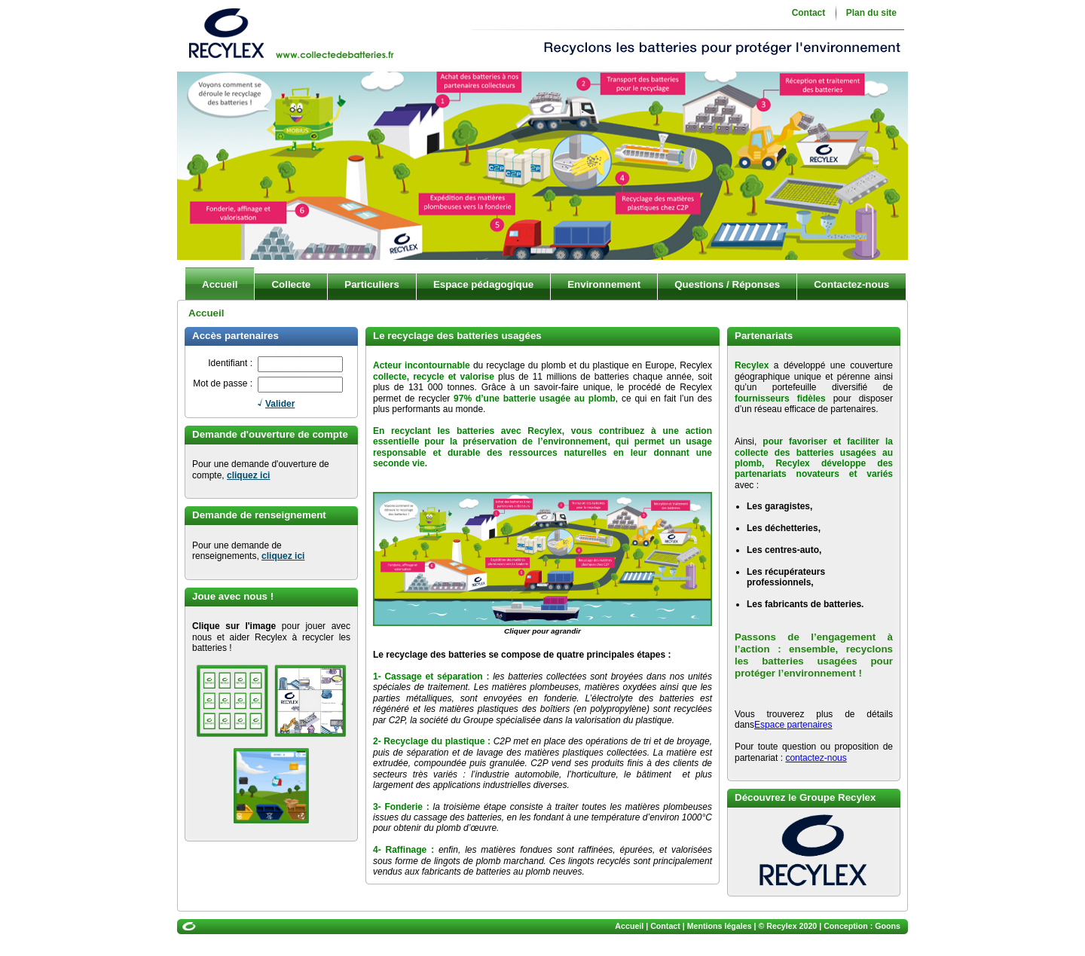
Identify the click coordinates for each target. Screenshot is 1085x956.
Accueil (219, 284)
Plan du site (871, 13)
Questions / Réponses (727, 284)
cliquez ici (248, 475)
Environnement (603, 284)
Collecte (290, 284)
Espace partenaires (793, 724)
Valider (280, 404)
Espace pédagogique (483, 284)
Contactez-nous (851, 284)
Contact (809, 13)
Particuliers (371, 284)
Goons (887, 925)
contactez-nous (815, 758)
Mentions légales (719, 925)
